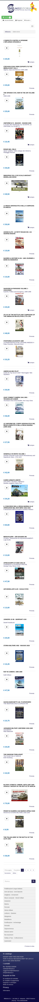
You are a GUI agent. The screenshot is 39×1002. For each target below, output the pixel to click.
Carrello (7, 17)
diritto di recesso (8, 984)
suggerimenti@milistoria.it (11, 970)
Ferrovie (7, 907)
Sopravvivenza (9, 928)
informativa (6, 990)
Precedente (17, 870)
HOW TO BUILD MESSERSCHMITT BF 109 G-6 (18, 959)
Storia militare (8, 910)
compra (31, 62)
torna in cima (29, 946)
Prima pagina (8, 870)
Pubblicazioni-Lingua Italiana (13, 888)
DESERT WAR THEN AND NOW (13, 957)
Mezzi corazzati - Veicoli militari (14, 898)
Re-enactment (8, 935)
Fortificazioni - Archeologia (12, 922)
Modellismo (8, 919)
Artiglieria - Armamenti (11, 895)
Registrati (18, 20)
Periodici (7, 925)
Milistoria (7, 32)
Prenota (31, 88)
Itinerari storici (8, 932)
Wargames (7, 916)
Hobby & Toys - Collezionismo (13, 938)
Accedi (27, 20)
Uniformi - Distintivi (10, 913)
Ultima (14, 873)
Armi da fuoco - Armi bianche (13, 892)
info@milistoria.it (8, 972)
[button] (7, 48)
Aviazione (7, 901)
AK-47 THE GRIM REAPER (11, 961)
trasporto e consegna (9, 982)
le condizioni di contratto (10, 978)
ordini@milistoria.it (8, 968)
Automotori (7, 941)
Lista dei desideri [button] (8, 20)
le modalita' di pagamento (11, 980)
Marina (6, 904)
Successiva (7, 873)
